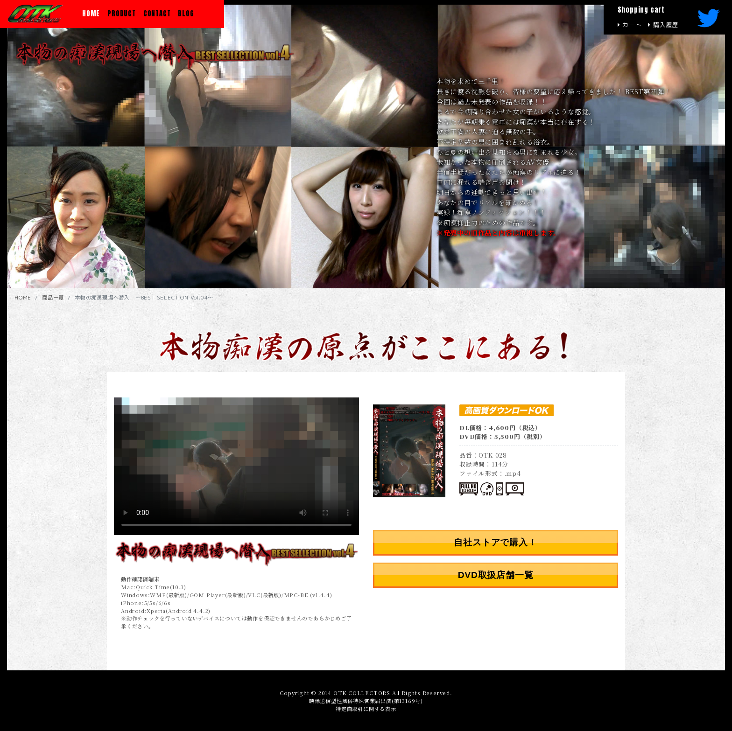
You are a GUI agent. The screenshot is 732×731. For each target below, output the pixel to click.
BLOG (186, 13)
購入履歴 (663, 25)
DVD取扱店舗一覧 (496, 575)
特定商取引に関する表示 (366, 708)
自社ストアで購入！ (495, 542)
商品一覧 (53, 297)
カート (630, 25)
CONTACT (157, 13)
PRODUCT (121, 13)
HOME (93, 13)
